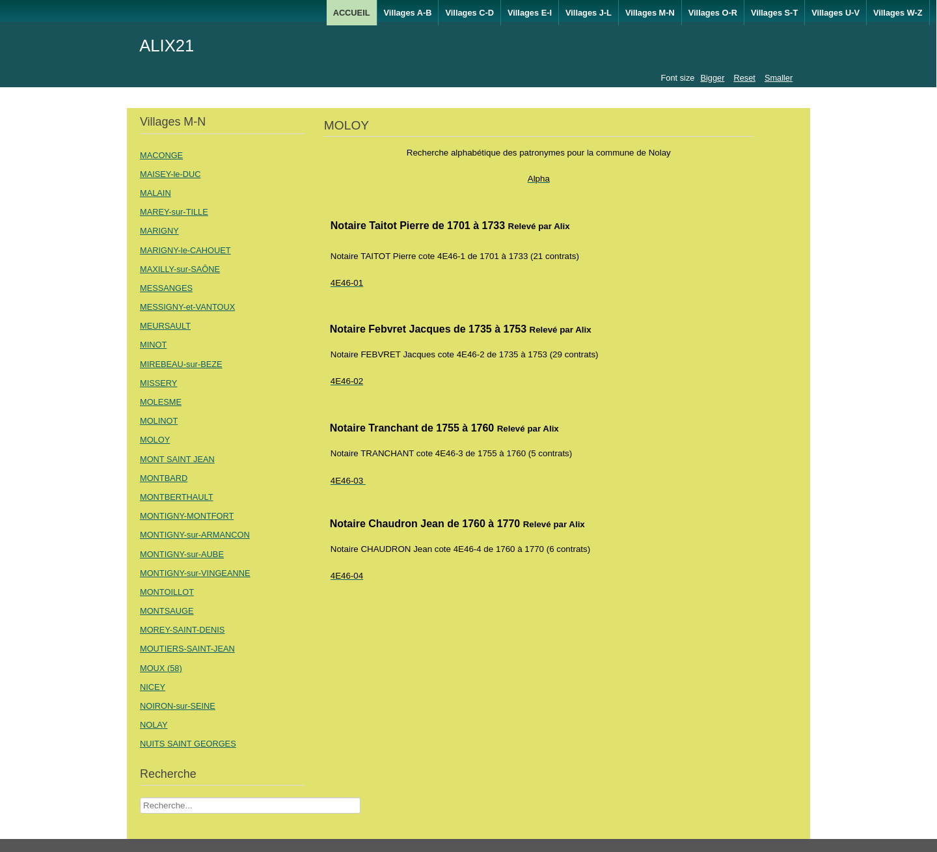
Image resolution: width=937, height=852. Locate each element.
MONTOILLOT (167, 592)
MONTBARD (163, 478)
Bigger (712, 78)
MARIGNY (159, 231)
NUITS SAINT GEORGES (188, 744)
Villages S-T (774, 13)
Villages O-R (712, 13)
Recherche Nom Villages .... (140, 797)
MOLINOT (159, 421)
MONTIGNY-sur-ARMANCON (195, 535)
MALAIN (155, 193)
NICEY (152, 687)
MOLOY (155, 440)
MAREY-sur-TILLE (174, 212)
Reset (744, 78)
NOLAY (153, 725)
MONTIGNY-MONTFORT (187, 516)
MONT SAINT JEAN (177, 459)
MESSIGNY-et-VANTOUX (187, 307)
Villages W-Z (898, 13)
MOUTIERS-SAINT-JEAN (187, 648)
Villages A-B (408, 13)
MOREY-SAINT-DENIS (182, 630)
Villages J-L (588, 13)
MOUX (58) (161, 668)
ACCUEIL (351, 13)
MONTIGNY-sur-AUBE (182, 554)
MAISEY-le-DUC (170, 174)
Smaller (779, 78)
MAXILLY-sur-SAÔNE (180, 269)
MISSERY (158, 383)
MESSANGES (166, 288)
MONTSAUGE (166, 611)
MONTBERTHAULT (176, 497)
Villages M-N (650, 13)
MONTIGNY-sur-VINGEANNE (195, 573)
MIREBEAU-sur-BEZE (181, 364)
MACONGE (161, 155)
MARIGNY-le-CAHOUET (185, 250)
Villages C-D (469, 13)
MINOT (153, 345)
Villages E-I (530, 13)
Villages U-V (835, 13)
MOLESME (161, 402)
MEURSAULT (165, 326)
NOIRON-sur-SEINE (177, 706)
